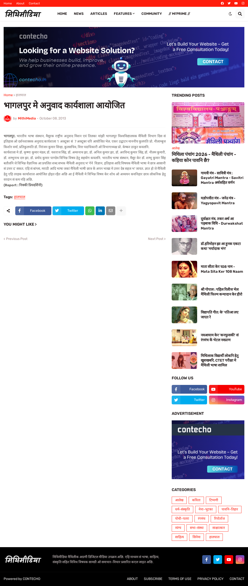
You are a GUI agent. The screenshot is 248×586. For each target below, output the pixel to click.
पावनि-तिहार (230, 509)
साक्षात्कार (218, 528)
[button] (230, 13)
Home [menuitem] (62, 14)
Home (8, 3)
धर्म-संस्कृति (182, 509)
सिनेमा (197, 537)
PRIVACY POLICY (210, 579)
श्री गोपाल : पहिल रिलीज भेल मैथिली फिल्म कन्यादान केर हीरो (221, 292)
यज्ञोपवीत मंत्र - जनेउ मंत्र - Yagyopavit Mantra (218, 200)
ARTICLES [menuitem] (98, 14)
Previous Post (16, 239)
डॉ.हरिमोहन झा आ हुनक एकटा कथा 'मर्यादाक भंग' (221, 246)
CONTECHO (31, 579)
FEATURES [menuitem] (123, 14)
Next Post (155, 239)
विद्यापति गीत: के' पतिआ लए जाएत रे (219, 314)
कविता (196, 500)
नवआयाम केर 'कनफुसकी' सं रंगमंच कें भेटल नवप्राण (220, 337)
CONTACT (237, 579)
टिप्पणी (213, 500)
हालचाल (21, 95)
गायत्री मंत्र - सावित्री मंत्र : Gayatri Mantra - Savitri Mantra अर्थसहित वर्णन (222, 178)
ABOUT (132, 579)
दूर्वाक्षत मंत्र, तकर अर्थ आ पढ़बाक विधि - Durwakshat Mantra (222, 223)
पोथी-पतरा (182, 519)
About (20, 3)
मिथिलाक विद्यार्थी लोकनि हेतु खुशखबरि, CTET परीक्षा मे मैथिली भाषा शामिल (220, 360)
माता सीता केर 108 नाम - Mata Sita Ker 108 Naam (222, 269)
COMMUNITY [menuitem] (151, 14)
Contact (34, 3)
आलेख (179, 500)
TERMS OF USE (179, 579)
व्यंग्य (178, 528)
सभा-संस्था (197, 528)
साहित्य (179, 537)
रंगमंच (201, 519)
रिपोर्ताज (219, 519)
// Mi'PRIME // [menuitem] (179, 14)
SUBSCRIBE (153, 579)
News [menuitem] (79, 14)
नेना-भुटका (206, 509)
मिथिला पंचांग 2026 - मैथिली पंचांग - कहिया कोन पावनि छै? (204, 157)
